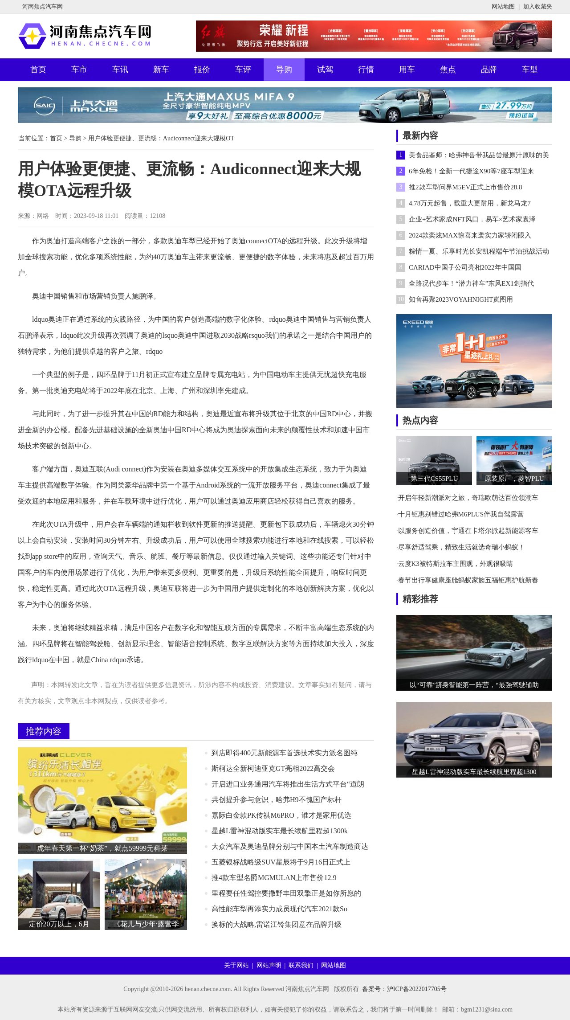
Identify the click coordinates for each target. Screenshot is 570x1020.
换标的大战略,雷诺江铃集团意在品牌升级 (277, 924)
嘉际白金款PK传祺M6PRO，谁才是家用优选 (281, 815)
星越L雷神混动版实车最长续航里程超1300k (280, 831)
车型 (530, 69)
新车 (161, 69)
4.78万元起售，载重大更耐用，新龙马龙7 (470, 203)
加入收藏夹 (537, 6)
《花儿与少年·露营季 (146, 924)
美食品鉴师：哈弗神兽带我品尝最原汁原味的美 (479, 155)
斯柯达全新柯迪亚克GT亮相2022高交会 (273, 768)
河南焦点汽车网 (42, 6)
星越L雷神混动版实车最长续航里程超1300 (474, 771)
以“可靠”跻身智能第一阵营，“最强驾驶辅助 (474, 684)
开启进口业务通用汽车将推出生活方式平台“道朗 (288, 784)
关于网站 (236, 965)
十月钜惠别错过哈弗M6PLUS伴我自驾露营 (461, 514)
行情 (366, 69)
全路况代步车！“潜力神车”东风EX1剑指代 (471, 283)
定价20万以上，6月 (59, 924)
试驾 (325, 69)
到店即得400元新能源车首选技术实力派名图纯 (285, 753)
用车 (407, 69)
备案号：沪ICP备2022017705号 (404, 989)
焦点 (448, 69)
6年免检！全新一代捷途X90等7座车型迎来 (471, 171)
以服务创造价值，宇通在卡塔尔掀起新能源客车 (468, 530)
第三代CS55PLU (434, 478)
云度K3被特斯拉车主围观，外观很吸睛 (455, 563)
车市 (79, 69)
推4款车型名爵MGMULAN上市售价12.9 (274, 877)
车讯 (120, 69)
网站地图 (503, 6)
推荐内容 (43, 731)
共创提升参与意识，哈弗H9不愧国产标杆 (277, 799)
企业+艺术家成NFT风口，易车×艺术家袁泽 (472, 219)
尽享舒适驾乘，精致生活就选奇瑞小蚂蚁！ (461, 547)
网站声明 (268, 965)
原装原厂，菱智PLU (514, 478)
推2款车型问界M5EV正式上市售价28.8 (465, 187)
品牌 (489, 69)
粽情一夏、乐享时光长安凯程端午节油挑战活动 (479, 251)
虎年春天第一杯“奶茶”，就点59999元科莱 (102, 848)
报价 (202, 69)
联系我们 (301, 965)
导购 (284, 69)
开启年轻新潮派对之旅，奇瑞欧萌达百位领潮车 (468, 497)
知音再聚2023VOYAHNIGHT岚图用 (461, 299)
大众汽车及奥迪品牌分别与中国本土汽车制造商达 (290, 846)
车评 (243, 69)
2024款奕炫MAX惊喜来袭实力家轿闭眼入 (470, 235)
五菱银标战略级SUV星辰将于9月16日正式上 (281, 862)
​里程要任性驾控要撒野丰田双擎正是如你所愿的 (286, 893)
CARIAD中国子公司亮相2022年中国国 (465, 267)
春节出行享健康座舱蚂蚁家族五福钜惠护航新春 (468, 580)
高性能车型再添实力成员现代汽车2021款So (279, 909)
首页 (38, 69)
